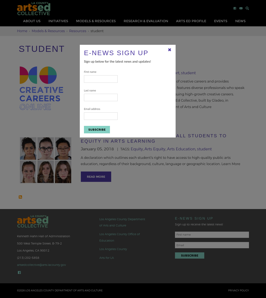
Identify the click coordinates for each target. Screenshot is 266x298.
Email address (101, 113)
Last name (101, 95)
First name (101, 76)
